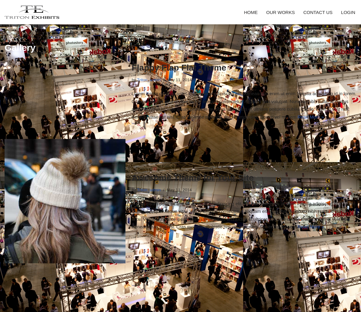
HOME (251, 12)
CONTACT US (317, 12)
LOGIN (348, 12)
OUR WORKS (280, 12)
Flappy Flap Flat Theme (179, 67)
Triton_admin (149, 80)
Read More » (310, 117)
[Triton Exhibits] (32, 12)
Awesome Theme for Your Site (192, 177)
